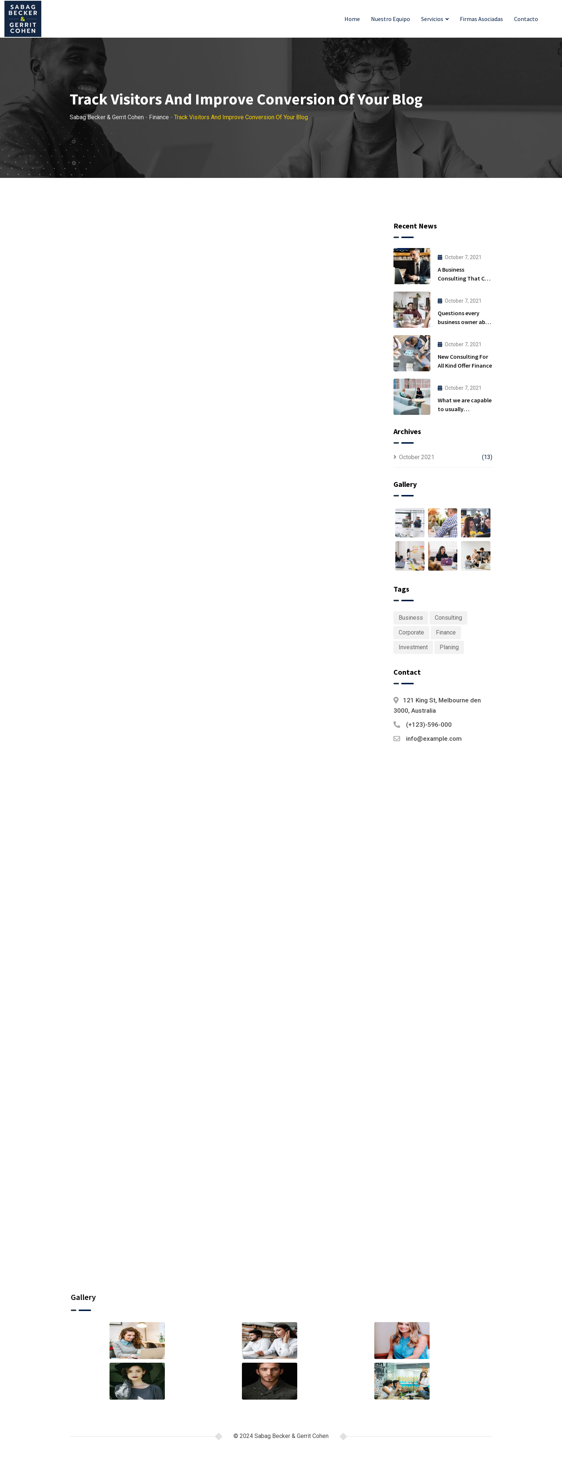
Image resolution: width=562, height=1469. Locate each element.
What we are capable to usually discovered (465, 409)
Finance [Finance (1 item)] (446, 632)
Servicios (432, 19)
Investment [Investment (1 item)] (413, 647)
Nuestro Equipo (390, 19)
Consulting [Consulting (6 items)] (448, 617)
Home (352, 19)
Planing (134, 791)
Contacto (526, 19)
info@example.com (434, 738)
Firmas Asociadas (481, 19)
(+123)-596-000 (429, 724)
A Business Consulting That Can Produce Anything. (464, 278)
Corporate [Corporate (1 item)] (411, 632)
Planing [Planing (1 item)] (449, 647)
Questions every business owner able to (464, 321)
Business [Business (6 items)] (411, 617)
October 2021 (416, 457)
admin (142, 403)
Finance (175, 403)
